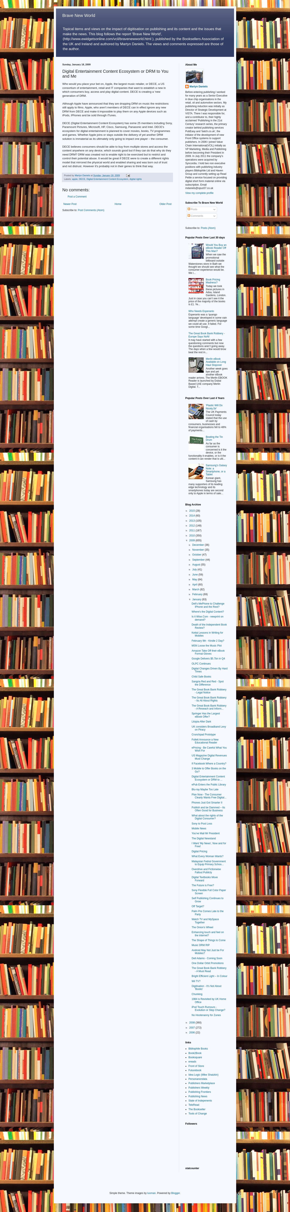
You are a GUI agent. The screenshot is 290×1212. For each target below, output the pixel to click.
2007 (192, 1027)
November (198, 549)
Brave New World (78, 15)
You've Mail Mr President (206, 833)
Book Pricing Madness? (213, 281)
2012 (192, 525)
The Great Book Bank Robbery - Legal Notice (209, 691)
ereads (192, 1061)
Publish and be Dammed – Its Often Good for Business (208, 809)
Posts (192, 209)
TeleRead (193, 1104)
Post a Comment (77, 196)
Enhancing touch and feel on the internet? (208, 934)
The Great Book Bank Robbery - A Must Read (209, 970)
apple (75, 179)
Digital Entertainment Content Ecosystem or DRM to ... (208, 778)
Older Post (165, 204)
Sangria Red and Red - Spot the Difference (208, 683)
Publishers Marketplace (201, 1083)
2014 (192, 515)
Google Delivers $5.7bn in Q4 (208, 658)
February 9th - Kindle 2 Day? (208, 640)
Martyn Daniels (199, 86)
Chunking (197, 994)
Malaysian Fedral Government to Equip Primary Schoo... (209, 863)
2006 (192, 1032)
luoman (151, 1193)
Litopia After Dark (201, 721)
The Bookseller (196, 1109)
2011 (192, 530)
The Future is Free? (203, 885)
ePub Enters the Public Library (209, 784)
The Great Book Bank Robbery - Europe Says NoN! (206, 335)
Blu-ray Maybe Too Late (205, 789)
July (195, 569)
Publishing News (197, 1096)
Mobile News (199, 828)
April (195, 584)
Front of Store (196, 1066)
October (197, 554)
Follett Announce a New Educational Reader (205, 741)
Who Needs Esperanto (201, 311)
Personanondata (197, 1079)
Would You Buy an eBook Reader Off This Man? (216, 248)
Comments (195, 215)
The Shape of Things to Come (209, 940)
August (196, 564)
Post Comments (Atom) (91, 210)
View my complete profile (199, 193)
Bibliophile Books (198, 1048)
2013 (192, 520)
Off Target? (198, 906)
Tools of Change (197, 1113)
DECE (82, 179)
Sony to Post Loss (202, 823)
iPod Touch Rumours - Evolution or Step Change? (208, 1009)
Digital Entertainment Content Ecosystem (107, 179)
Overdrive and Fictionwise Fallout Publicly (206, 871)
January (197, 599)
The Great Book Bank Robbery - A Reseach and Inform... (209, 707)
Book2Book (194, 1053)
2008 (192, 1022)
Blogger (175, 1193)
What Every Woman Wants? (207, 856)
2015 (192, 510)
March (196, 589)
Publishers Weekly (198, 1087)
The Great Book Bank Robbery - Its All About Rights (209, 699)
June (195, 574)
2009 (192, 540)
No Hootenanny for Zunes (206, 1015)
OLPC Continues (201, 663)
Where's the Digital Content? (208, 611)
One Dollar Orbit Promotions (208, 963)
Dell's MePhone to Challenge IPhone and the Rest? (208, 605)
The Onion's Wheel (202, 927)
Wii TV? (196, 981)
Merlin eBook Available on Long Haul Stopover (216, 362)
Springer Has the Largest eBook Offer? (206, 715)
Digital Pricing (199, 851)
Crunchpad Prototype (204, 734)
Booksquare (195, 1057)
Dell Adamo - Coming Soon (207, 958)
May (195, 579)
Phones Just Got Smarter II (207, 802)
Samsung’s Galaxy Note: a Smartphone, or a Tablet (216, 470)
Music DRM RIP (201, 945)
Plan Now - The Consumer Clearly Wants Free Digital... (209, 796)
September (198, 559)
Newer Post (70, 204)
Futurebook (194, 1070)
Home (118, 204)
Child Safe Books (201, 676)
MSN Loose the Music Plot (207, 645)
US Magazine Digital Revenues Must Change (209, 757)
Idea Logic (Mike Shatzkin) (203, 1074)
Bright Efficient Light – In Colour (209, 976)
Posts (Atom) (208, 228)
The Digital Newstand (204, 838)
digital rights (136, 179)
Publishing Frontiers (199, 1091)
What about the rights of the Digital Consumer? (207, 817)
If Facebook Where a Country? (209, 763)
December (198, 544)
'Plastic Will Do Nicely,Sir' (214, 407)
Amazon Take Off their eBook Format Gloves (208, 652)
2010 (192, 535)
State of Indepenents (200, 1100)
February (197, 594)
